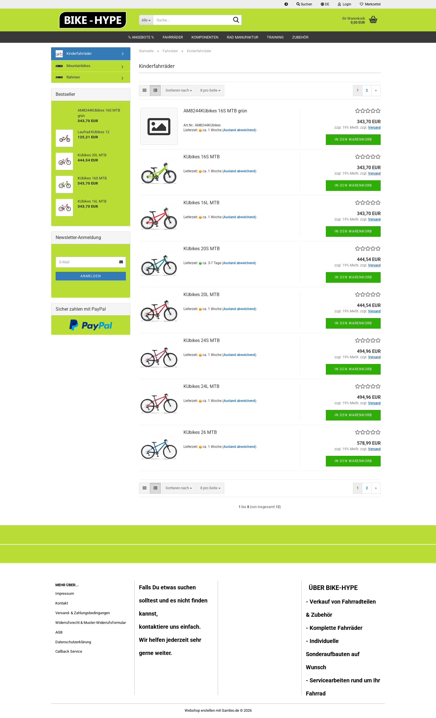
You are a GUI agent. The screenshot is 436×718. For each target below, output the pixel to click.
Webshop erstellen (200, 710)
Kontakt (61, 603)
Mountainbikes (73, 66)
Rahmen (68, 77)
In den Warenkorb (353, 139)
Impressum (64, 593)
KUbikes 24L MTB (201, 386)
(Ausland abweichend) (239, 130)
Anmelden (90, 276)
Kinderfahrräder (74, 53)
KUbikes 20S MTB (201, 248)
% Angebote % (141, 37)
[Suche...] (146, 20)
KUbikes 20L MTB (201, 294)
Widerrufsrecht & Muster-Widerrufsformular (90, 622)
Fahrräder (173, 37)
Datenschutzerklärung (73, 642)
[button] (325, 4)
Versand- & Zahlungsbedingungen (82, 613)
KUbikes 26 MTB (200, 432)
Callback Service (68, 651)
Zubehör (300, 37)
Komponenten (204, 37)
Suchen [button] (304, 4)
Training (275, 37)
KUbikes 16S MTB (201, 156)
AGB (58, 632)
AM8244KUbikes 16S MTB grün (215, 111)
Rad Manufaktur (242, 37)
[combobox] (179, 90)
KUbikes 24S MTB (201, 340)
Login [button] (344, 4)
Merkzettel (370, 4)
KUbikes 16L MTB (201, 202)
